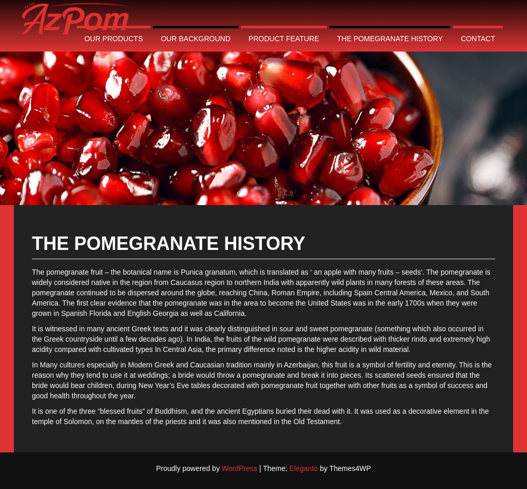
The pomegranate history (390, 39)
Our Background (195, 39)
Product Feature (284, 39)
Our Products (113, 39)
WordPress (239, 468)
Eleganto (303, 468)
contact (478, 39)
